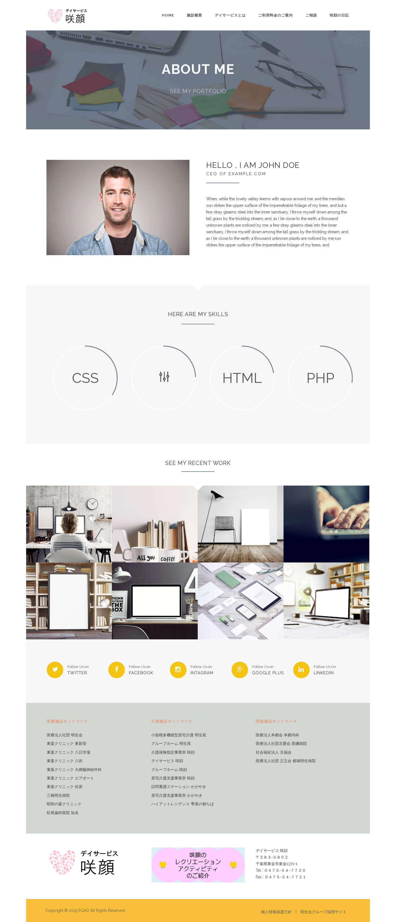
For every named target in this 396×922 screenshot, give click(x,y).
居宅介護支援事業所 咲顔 (173, 778)
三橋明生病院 (58, 795)
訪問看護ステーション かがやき (178, 787)
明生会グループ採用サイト (323, 912)
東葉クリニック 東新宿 (66, 744)
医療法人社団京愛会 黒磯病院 (281, 744)
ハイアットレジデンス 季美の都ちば (182, 804)
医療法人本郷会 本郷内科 (277, 735)
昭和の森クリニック (64, 804)
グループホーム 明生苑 (171, 744)
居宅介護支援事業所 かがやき (176, 795)
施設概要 (194, 15)
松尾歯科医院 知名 (63, 813)
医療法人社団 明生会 (64, 735)
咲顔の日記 (339, 15)
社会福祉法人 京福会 (274, 752)
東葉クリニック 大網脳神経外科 (74, 770)
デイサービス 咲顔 (167, 761)
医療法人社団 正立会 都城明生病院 (286, 761)
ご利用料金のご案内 (275, 15)
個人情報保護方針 (276, 912)
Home (168, 15)
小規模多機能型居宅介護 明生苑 (178, 735)
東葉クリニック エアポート (70, 778)
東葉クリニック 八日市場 (68, 752)
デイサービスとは (230, 15)
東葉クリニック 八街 (64, 761)
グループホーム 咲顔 (169, 770)
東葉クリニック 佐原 (64, 787)
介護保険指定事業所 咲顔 (173, 752)
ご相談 (311, 15)
